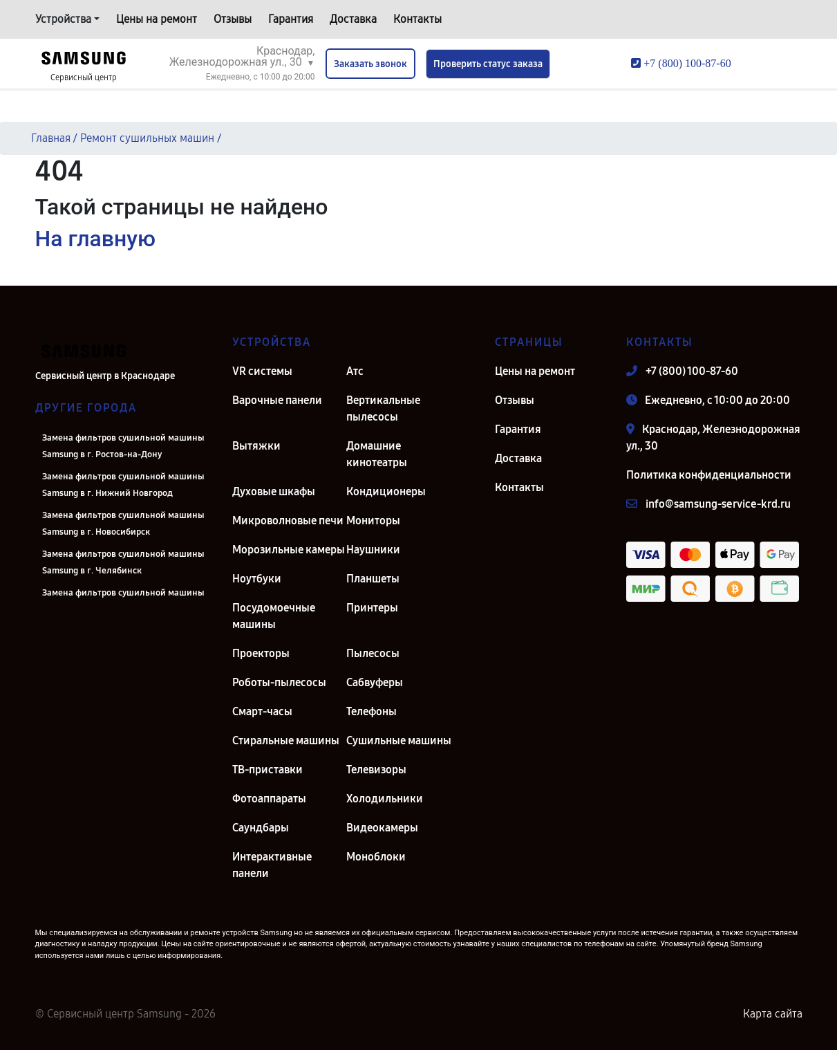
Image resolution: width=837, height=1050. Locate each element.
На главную (95, 238)
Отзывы (233, 19)
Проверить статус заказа (488, 64)
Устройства (63, 19)
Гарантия (290, 19)
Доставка (353, 19)
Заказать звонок (370, 64)
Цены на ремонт (156, 19)
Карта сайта (772, 1013)
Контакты (417, 19)
